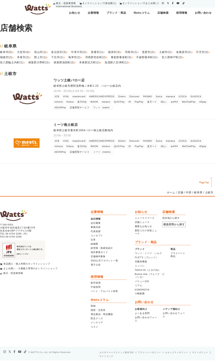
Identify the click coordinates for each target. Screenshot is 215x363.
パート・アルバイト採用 (104, 291)
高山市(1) (40, 52)
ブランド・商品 (116, 12)
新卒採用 (95, 282)
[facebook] (173, 3)
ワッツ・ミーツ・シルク (148, 253)
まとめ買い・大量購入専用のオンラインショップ (30, 268)
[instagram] (163, 3)
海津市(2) (74, 57)
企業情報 (93, 12)
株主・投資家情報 (66, 3)
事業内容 (95, 227)
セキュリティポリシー (176, 352)
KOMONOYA (142, 289)
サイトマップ (106, 356)
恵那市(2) (148, 52)
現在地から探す (171, 218)
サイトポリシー (200, 352)
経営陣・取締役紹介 (102, 248)
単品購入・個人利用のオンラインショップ (26, 263)
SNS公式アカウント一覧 (104, 260)
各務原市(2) (183, 52)
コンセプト (97, 235)
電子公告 (95, 264)
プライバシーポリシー (149, 352)
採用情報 (181, 12)
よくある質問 (142, 313)
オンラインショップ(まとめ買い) (140, 3)
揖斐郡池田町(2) (64, 62)
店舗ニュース (142, 222)
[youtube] (178, 3)
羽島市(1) (131, 52)
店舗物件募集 (98, 256)
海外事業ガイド (99, 252)
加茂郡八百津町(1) (116, 62)
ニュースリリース (144, 218)
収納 (93, 306)
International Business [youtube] (69, 6)
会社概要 (95, 223)
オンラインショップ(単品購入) (99, 3)
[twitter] (168, 3)
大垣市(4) (23, 52)
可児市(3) (202, 52)
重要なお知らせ (143, 226)
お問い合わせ (203, 12)
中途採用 (95, 287)
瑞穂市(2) (6, 57)
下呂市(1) (57, 57)
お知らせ (74, 12)
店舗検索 (162, 12)
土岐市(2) (165, 52)
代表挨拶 (95, 231)
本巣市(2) (23, 57)
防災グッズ (97, 318)
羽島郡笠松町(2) (95, 57)
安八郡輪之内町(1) (11, 62)
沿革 (93, 239)
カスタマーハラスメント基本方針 (116, 352)
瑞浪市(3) (114, 52)
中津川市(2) (78, 52)
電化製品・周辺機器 (102, 314)
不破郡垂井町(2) (146, 57)
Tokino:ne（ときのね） (148, 270)
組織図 (94, 244)
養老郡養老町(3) (121, 57)
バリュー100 (142, 281)
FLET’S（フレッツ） (146, 257)
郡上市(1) (40, 57)
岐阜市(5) (6, 52)
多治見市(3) (58, 52)
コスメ (94, 326)
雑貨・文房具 (98, 310)
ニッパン (140, 265)
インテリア (97, 322)
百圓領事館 (141, 261)
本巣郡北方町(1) (89, 62)
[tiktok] (183, 3)
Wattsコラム (142, 12)
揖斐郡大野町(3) (38, 62)
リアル (138, 285)
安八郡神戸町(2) (172, 57)
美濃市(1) (97, 52)
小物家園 (140, 293)
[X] (9, 351)
